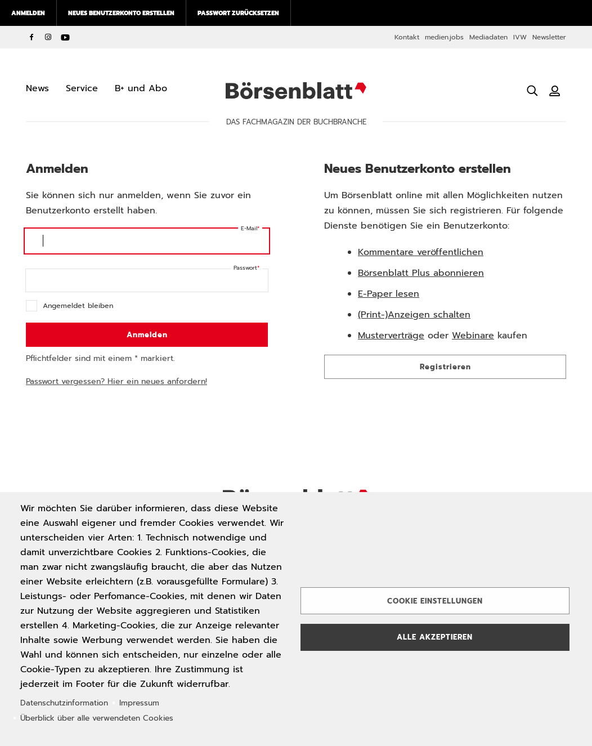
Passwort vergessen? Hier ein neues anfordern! (116, 381)
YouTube (65, 37)
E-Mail (249, 228)
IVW (520, 37)
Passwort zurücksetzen (238, 12)
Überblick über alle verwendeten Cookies (96, 718)
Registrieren (445, 366)
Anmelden (28, 12)
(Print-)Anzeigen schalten (414, 314)
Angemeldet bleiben (78, 305)
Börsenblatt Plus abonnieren (421, 273)
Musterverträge (391, 335)
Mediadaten (488, 37)
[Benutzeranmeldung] (555, 90)
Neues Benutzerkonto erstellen (121, 12)
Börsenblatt (296, 90)
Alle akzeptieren (435, 637)
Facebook (31, 37)
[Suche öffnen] (532, 90)
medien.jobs (444, 37)
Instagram (48, 37)
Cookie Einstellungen (435, 601)
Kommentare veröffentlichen (420, 252)
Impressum (139, 703)
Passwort (245, 267)
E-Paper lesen (388, 294)
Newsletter (549, 37)
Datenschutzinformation (64, 703)
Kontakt (406, 37)
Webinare (473, 335)
